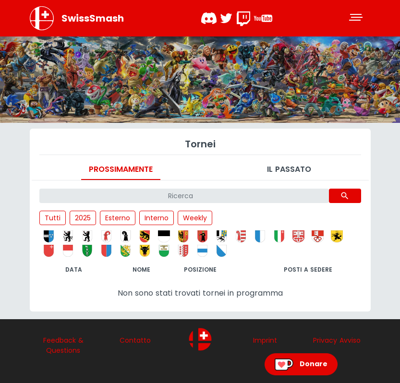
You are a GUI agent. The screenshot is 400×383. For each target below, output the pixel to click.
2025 (83, 218)
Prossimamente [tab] (121, 169)
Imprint (265, 340)
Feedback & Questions (63, 345)
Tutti (53, 218)
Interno (157, 218)
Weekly (195, 218)
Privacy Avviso (337, 340)
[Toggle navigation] (357, 18)
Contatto (135, 340)
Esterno (117, 218)
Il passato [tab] (289, 169)
